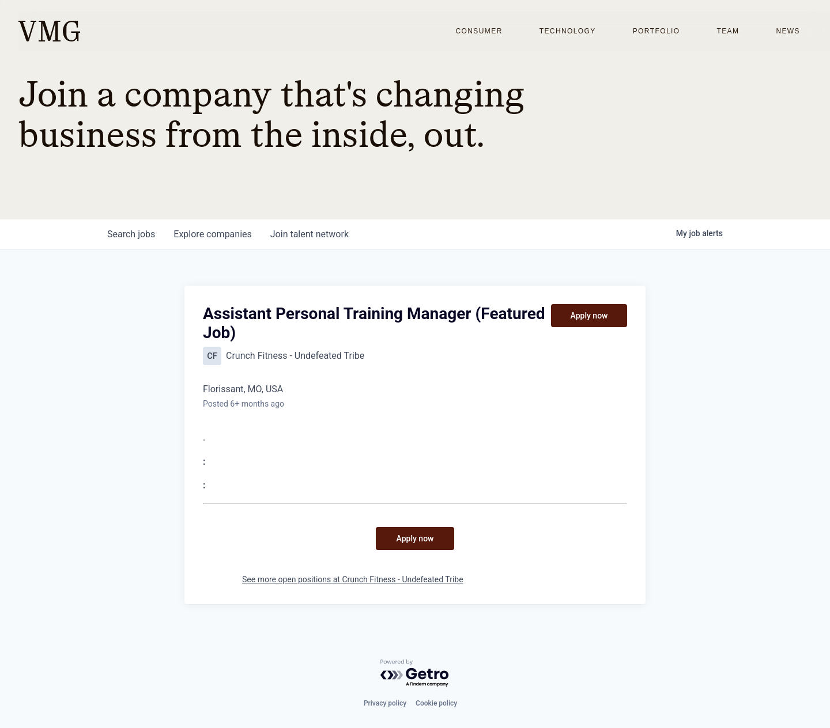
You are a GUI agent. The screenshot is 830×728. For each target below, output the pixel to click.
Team (727, 31)
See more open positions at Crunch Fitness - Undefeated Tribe (352, 579)
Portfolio (656, 31)
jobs (131, 234)
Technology (568, 31)
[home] (49, 31)
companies (212, 234)
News (788, 31)
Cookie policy (436, 703)
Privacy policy (385, 703)
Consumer (479, 31)
